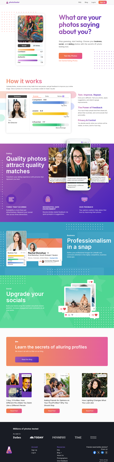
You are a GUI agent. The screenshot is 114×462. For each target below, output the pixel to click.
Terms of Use (103, 460)
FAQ (79, 2)
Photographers (62, 458)
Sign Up (34, 450)
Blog (86, 2)
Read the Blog (27, 359)
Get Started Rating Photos (68, 61)
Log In (93, 2)
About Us (60, 455)
